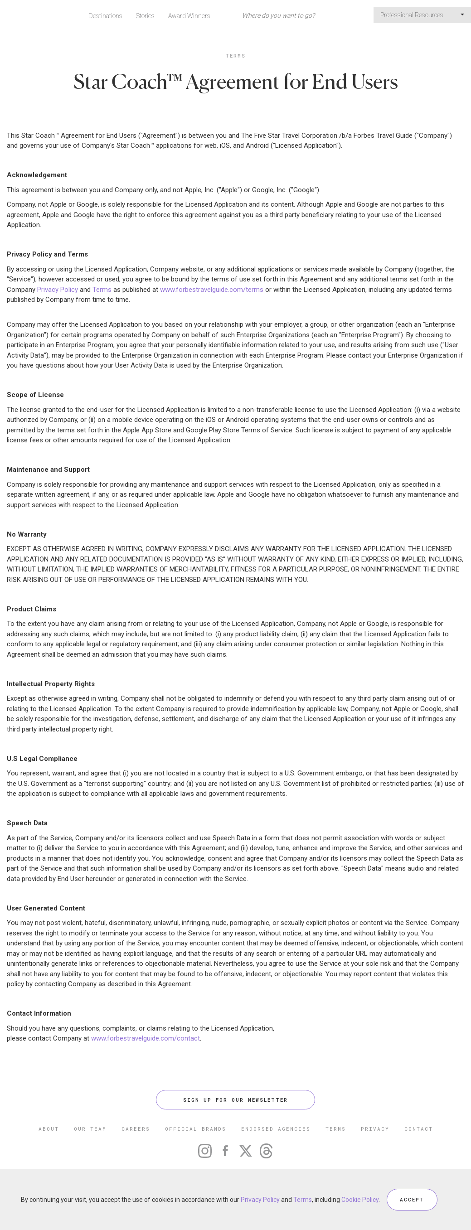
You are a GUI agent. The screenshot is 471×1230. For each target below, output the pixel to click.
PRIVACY (375, 1128)
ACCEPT (412, 1199)
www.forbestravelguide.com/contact (145, 1038)
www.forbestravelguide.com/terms (211, 290)
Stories (145, 15)
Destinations (105, 15)
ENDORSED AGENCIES (276, 1128)
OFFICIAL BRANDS (195, 1128)
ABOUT (49, 1128)
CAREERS (135, 1128)
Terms (235, 55)
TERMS (335, 1128)
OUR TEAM (90, 1128)
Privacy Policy (57, 290)
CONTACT (418, 1128)
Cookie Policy (360, 1199)
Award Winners (189, 15)
